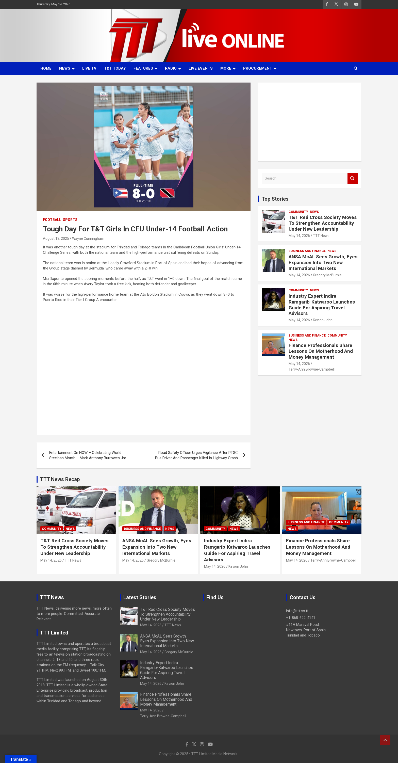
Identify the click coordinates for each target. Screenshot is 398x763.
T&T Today (115, 68)
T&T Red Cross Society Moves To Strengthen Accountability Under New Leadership (323, 223)
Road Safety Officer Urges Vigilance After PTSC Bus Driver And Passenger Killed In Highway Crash (196, 455)
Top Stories (275, 199)
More (225, 68)
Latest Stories (139, 597)
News (64, 68)
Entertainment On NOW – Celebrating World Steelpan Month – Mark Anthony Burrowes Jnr (87, 455)
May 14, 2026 (299, 236)
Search (352, 178)
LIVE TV (89, 68)
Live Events (201, 68)
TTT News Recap (60, 479)
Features (143, 68)
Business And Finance (307, 251)
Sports (70, 220)
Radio (171, 68)
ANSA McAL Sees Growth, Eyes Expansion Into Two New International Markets (323, 262)
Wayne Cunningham (88, 238)
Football (52, 220)
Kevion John (323, 320)
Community (298, 212)
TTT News (321, 236)
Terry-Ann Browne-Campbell (312, 369)
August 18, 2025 (56, 238)
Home (46, 68)
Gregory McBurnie (327, 275)
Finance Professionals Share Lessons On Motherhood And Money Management (321, 351)
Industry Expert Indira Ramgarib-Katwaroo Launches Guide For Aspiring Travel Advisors (322, 304)
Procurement (257, 68)
